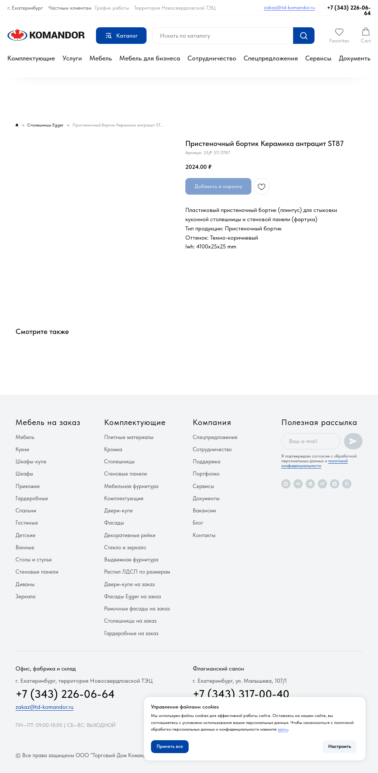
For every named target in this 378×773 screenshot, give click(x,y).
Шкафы (24, 473)
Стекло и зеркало (125, 547)
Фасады (114, 522)
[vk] (298, 483)
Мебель (100, 58)
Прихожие (28, 486)
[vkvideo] (310, 483)
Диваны (25, 584)
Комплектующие (31, 58)
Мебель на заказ (48, 422)
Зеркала (25, 596)
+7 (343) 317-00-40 (241, 693)
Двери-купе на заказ (129, 584)
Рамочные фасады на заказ (137, 608)
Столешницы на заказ (130, 620)
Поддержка (206, 461)
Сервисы (318, 58)
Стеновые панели (37, 571)
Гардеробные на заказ (131, 633)
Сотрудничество (212, 58)
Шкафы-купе (31, 461)
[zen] (334, 483)
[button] (339, 35)
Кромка (113, 449)
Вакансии (204, 510)
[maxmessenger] (286, 483)
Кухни (22, 449)
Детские (25, 535)
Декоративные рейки (129, 535)
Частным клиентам (70, 8)
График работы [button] (112, 8)
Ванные (25, 547)
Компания (212, 422)
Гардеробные (32, 498)
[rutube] (322, 483)
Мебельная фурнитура (131, 486)
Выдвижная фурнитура (131, 559)
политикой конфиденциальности (314, 463)
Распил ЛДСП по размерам (137, 571)
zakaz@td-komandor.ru (289, 7)
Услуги (72, 58)
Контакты (204, 535)
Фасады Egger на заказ (132, 596)
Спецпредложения (271, 58)
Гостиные (27, 522)
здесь (283, 729)
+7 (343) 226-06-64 (349, 10)
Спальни (26, 510)
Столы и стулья (34, 559)
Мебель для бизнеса (149, 58)
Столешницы (119, 461)
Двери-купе (118, 510)
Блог (198, 522)
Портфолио (206, 473)
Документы (355, 58)
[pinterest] (346, 483)
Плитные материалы (129, 437)
